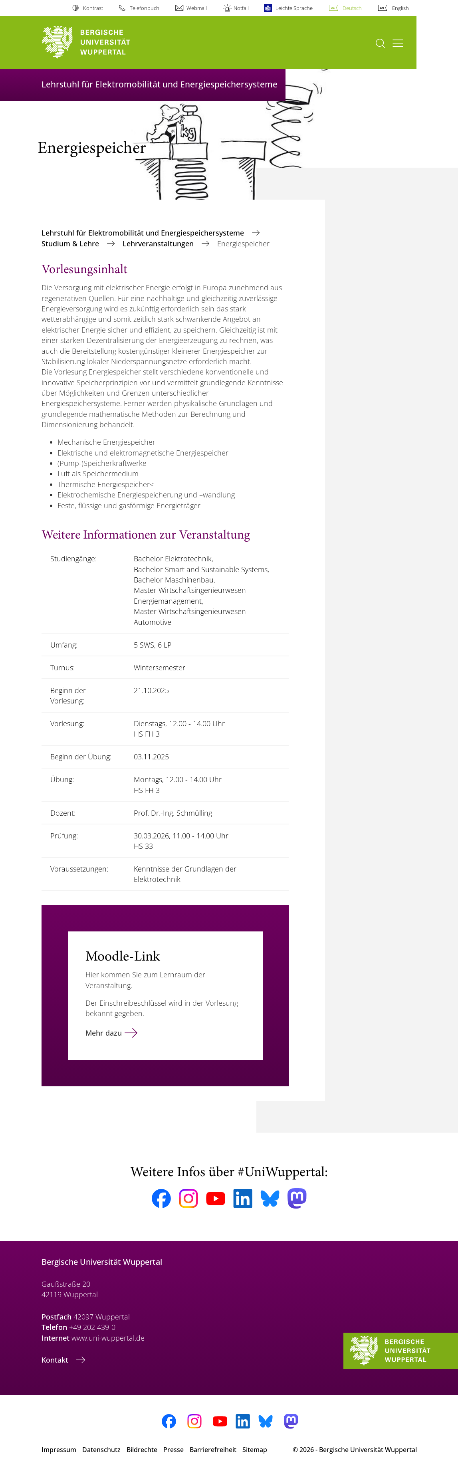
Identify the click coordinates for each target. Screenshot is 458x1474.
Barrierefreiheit (213, 1449)
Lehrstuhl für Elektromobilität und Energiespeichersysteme (144, 233)
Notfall (241, 8)
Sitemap (254, 1449)
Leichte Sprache (294, 8)
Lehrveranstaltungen (159, 243)
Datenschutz (101, 1449)
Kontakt (56, 1360)
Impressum (59, 1449)
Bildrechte (142, 1449)
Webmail (196, 8)
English (400, 8)
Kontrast (93, 8)
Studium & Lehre (71, 243)
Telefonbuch (144, 8)
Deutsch (352, 8)
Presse (173, 1449)
